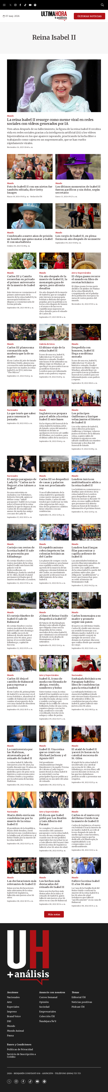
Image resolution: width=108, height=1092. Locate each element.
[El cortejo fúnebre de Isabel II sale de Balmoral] (21, 600)
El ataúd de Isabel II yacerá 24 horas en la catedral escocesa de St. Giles (85, 754)
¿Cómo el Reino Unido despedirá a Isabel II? (53, 617)
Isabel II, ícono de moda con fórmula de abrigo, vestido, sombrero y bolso (53, 683)
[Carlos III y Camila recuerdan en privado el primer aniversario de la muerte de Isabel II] (21, 261)
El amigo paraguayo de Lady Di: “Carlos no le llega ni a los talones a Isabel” (21, 484)
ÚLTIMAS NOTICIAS (89, 16)
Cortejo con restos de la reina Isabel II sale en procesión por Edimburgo (20, 552)
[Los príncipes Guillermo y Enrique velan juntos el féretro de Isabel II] (86, 398)
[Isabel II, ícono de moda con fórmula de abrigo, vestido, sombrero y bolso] (54, 663)
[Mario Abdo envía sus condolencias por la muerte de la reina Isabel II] (21, 800)
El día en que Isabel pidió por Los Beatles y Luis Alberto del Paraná (53, 820)
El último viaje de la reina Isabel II (52, 349)
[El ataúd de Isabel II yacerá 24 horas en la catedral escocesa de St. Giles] (86, 734)
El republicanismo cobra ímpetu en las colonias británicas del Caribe (51, 552)
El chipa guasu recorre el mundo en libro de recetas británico (86, 279)
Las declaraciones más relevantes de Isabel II (21, 882)
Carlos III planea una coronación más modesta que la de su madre (20, 352)
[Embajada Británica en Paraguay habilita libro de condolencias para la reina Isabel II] (86, 663)
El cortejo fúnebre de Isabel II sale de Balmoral (20, 618)
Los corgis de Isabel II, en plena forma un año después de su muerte (77, 237)
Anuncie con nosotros (52, 992)
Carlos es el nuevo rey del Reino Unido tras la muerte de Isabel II (86, 818)
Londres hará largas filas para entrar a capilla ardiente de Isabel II (85, 552)
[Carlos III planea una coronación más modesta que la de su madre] (21, 332)
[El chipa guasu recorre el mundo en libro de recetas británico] (86, 261)
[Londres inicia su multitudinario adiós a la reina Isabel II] (86, 464)
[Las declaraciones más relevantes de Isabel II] (21, 865)
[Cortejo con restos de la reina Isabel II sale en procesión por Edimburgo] (21, 532)
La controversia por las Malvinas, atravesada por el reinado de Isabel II (20, 754)
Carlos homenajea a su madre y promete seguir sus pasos (86, 618)
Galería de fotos (47, 344)
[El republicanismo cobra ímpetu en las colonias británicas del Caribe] (54, 532)
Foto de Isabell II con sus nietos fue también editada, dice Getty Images (29, 189)
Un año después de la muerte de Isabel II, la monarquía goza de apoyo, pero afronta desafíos (53, 282)
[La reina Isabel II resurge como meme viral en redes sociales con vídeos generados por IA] (54, 85)
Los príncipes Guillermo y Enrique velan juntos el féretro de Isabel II (86, 418)
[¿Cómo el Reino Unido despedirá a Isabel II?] (54, 600)
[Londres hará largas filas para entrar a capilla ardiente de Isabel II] (86, 532)
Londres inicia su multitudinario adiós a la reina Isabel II (86, 482)
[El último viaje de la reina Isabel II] (54, 332)
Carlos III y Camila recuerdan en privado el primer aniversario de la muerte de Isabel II (21, 282)
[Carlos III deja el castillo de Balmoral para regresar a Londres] (21, 663)
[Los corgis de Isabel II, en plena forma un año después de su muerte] (78, 216)
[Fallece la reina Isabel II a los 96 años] (86, 865)
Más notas (54, 914)
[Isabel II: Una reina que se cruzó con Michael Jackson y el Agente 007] (54, 734)
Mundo (10, 116)
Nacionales (12, 410)
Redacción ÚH (36, 197)
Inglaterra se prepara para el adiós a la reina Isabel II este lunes (53, 416)
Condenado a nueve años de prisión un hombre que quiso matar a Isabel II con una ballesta (30, 239)
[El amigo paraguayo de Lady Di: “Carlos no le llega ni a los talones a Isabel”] (21, 464)
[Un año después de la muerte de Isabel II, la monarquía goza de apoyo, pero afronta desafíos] (54, 261)
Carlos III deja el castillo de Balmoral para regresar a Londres (20, 683)
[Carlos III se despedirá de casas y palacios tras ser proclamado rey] (54, 464)
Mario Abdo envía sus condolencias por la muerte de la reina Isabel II (21, 820)
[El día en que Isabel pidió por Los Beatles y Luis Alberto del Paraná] (54, 800)
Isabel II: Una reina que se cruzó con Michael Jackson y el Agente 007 (52, 754)
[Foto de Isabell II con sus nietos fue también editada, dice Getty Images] (30, 167)
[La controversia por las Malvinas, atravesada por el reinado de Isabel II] (21, 734)
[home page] (54, 16)
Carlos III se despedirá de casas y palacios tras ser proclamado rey (53, 484)
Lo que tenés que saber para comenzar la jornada (21, 416)
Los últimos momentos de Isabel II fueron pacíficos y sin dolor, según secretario (77, 189)
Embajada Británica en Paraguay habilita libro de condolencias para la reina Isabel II (86, 683)
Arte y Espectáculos (81, 273)
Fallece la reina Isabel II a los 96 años (86, 882)
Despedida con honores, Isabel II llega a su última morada (83, 352)
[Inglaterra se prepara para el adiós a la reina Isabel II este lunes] (54, 398)
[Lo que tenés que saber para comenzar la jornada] (21, 398)
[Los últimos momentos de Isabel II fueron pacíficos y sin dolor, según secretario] (78, 167)
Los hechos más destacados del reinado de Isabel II (51, 884)
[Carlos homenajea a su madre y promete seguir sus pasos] (86, 600)
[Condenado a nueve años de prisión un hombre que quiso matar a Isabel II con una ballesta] (30, 216)
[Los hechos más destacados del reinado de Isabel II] (54, 865)
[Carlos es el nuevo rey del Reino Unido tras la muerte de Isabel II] (86, 800)
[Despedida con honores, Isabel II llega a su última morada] (86, 332)
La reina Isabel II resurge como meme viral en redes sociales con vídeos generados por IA (50, 122)
